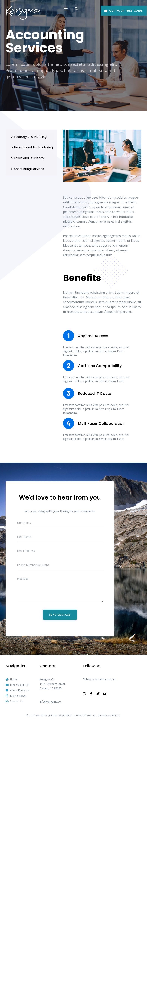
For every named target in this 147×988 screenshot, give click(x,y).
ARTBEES (41, 715)
